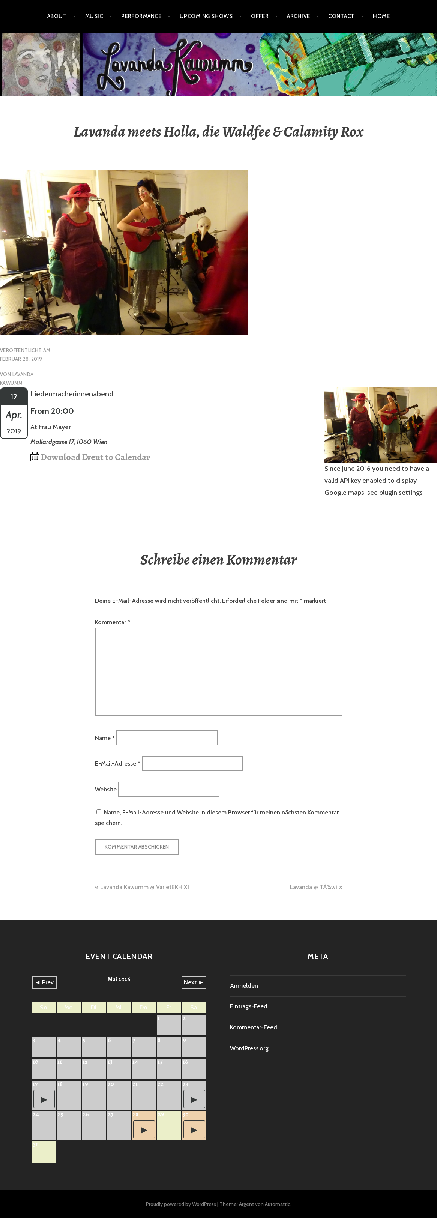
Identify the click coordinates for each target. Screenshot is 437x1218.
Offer (260, 16)
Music (94, 16)
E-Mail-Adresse (117, 763)
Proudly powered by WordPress (181, 1204)
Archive (298, 16)
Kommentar (112, 622)
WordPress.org (249, 1048)
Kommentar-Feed (253, 1027)
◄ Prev (44, 982)
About (57, 16)
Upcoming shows (206, 16)
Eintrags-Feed (248, 1006)
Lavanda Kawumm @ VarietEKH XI (144, 887)
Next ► (194, 982)
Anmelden (244, 985)
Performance (141, 16)
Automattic (277, 1204)
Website (106, 789)
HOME (381, 16)
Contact (341, 16)
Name (105, 737)
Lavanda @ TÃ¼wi (313, 887)
